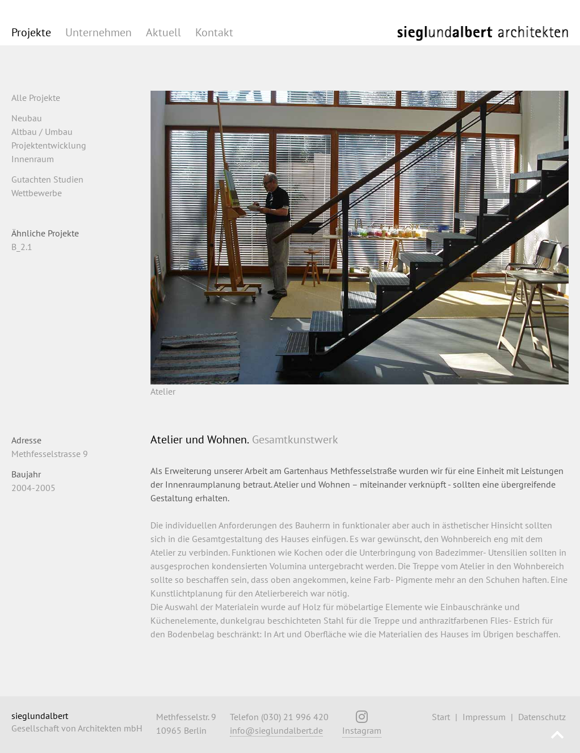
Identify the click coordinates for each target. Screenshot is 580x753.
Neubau (26, 118)
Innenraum (32, 158)
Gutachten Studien (47, 179)
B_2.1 (21, 246)
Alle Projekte (35, 97)
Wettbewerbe (36, 192)
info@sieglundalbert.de (276, 730)
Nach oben (558, 736)
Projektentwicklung (48, 145)
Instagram (361, 726)
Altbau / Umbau (42, 131)
